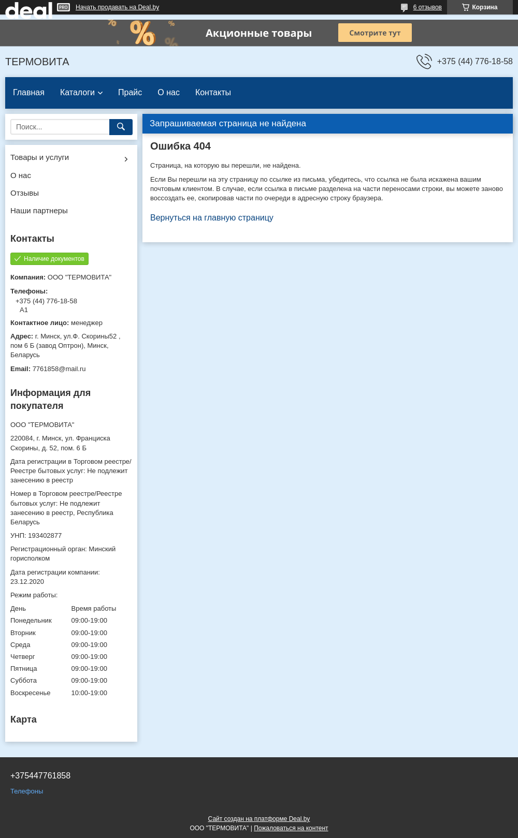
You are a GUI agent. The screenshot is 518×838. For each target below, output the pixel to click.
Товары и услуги (39, 157)
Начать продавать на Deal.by (117, 7)
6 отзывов (427, 7)
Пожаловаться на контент (291, 828)
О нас (168, 92)
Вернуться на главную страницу (212, 217)
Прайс (130, 92)
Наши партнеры (39, 210)
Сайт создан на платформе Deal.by (259, 818)
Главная (29, 92)
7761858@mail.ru (59, 369)
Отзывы (24, 192)
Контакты (213, 92)
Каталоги (77, 92)
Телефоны (26, 791)
